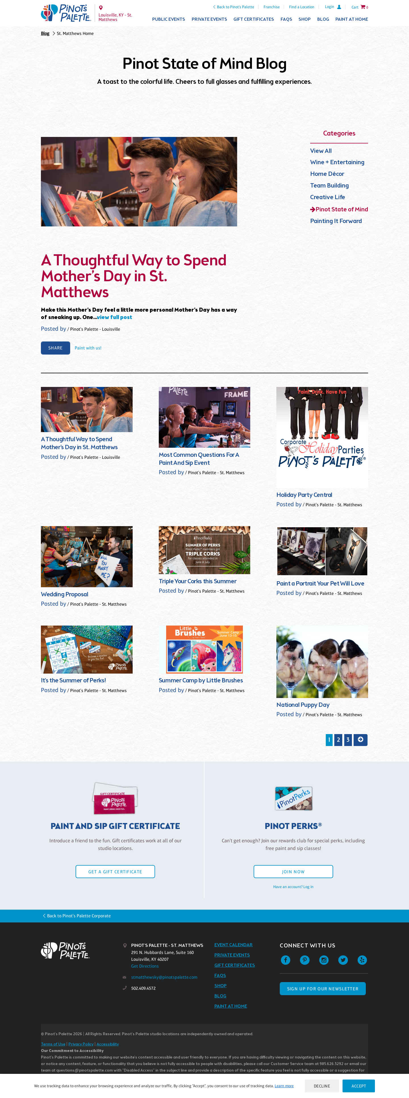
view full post (114, 317)
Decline (322, 1086)
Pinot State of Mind (342, 210)
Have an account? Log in (293, 886)
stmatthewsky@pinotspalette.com (164, 977)
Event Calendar (233, 945)
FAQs (286, 19)
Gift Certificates (253, 19)
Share (55, 348)
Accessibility (108, 1044)
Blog (323, 19)
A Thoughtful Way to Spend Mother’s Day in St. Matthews (134, 277)
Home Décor (327, 174)
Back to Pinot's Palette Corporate (79, 915)
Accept (359, 1086)
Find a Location (301, 7)
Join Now (293, 871)
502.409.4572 (143, 988)
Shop (305, 19)
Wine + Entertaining (337, 163)
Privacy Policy (80, 1044)
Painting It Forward (336, 221)
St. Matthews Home (75, 33)
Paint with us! (88, 348)
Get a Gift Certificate (115, 871)
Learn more (284, 1086)
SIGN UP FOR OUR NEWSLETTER (322, 988)
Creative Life (327, 197)
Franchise (272, 7)
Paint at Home (351, 19)
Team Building (329, 186)
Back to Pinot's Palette (235, 7)
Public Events (168, 19)
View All (321, 151)
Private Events (209, 19)
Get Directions (145, 966)
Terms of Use (53, 1044)
